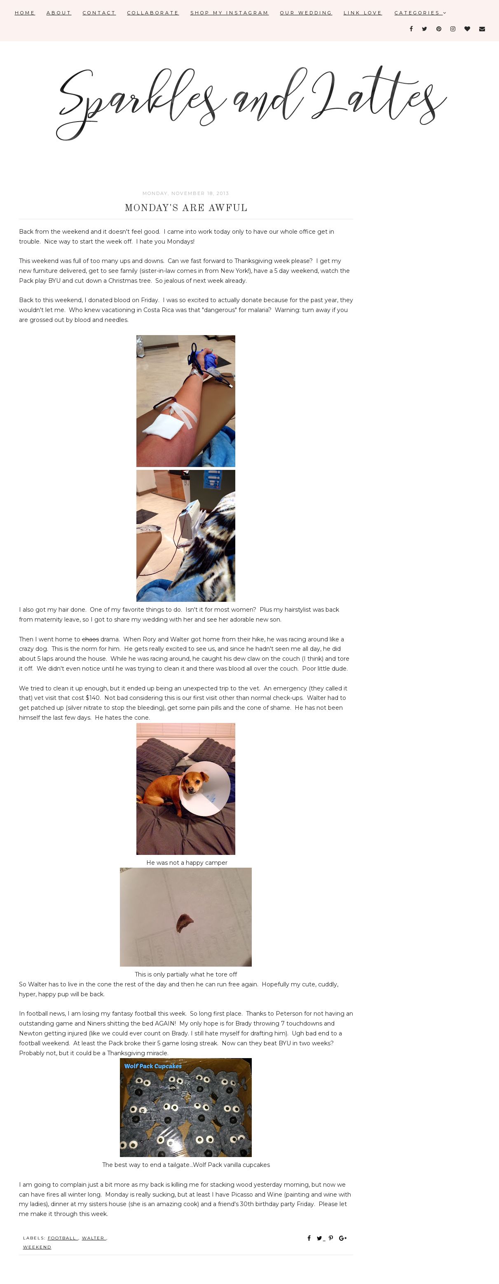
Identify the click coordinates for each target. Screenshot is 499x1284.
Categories (421, 13)
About (59, 13)
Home (25, 13)
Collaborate (153, 13)
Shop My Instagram (229, 13)
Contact (99, 13)
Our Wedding (306, 13)
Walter (94, 1238)
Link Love (363, 13)
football (63, 1238)
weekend (37, 1247)
